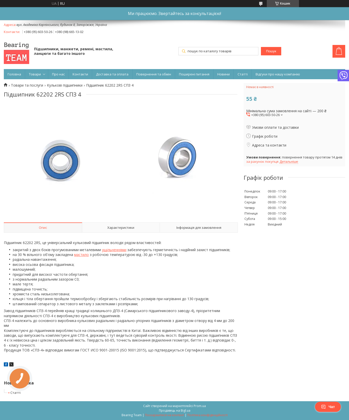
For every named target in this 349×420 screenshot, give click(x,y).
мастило (81, 254)
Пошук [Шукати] (271, 51)
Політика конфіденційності (207, 415)
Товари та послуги (27, 85)
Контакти (80, 74)
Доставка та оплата (112, 74)
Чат (328, 407)
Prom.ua (200, 406)
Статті (243, 74)
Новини (223, 74)
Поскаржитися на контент (164, 415)
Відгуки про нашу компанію (278, 74)
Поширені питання (194, 74)
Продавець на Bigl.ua (174, 410)
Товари (35, 74)
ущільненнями (114, 249)
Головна (14, 74)
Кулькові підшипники (64, 85)
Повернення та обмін (153, 74)
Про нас (58, 74)
